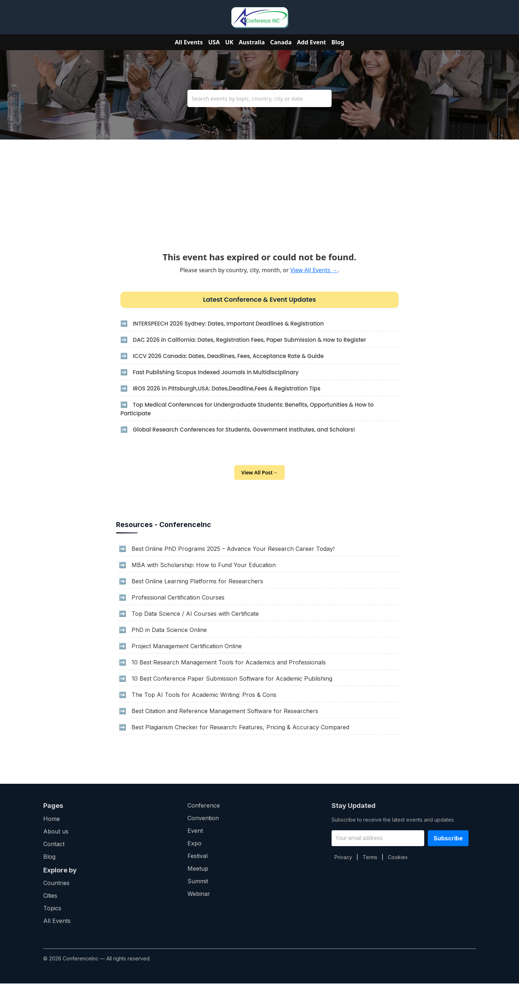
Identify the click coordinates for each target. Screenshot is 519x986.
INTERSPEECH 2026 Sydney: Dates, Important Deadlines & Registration (230, 324)
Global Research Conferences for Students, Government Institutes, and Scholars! (246, 430)
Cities (50, 898)
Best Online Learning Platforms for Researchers (197, 583)
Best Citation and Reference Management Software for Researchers (225, 713)
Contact (54, 846)
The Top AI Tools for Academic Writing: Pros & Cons (204, 697)
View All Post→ (259, 475)
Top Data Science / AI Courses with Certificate (195, 616)
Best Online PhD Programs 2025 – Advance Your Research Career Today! (233, 551)
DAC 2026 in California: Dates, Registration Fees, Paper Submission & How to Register (252, 341)
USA (214, 42)
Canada (281, 42)
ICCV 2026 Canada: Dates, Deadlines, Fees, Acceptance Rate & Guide (230, 357)
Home (51, 821)
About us (55, 833)
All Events (189, 42)
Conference (203, 808)
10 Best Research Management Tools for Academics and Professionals (229, 664)
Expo (194, 845)
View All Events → (313, 270)
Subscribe (448, 840)
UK (229, 42)
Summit (197, 883)
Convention (203, 820)
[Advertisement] (259, 190)
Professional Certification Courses (178, 599)
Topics (52, 910)
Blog (338, 42)
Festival (197, 858)
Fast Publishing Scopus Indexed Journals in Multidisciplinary (217, 373)
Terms (370, 860)
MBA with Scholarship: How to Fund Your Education (204, 567)
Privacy (343, 860)
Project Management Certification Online (187, 648)
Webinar (198, 896)
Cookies (398, 860)
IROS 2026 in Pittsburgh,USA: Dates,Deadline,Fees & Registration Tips (228, 389)
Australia (252, 42)
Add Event (311, 42)
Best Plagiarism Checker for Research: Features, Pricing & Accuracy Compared (240, 729)
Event (195, 833)
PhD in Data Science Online (169, 632)
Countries (56, 885)
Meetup (197, 871)
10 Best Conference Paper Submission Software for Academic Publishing (232, 681)
